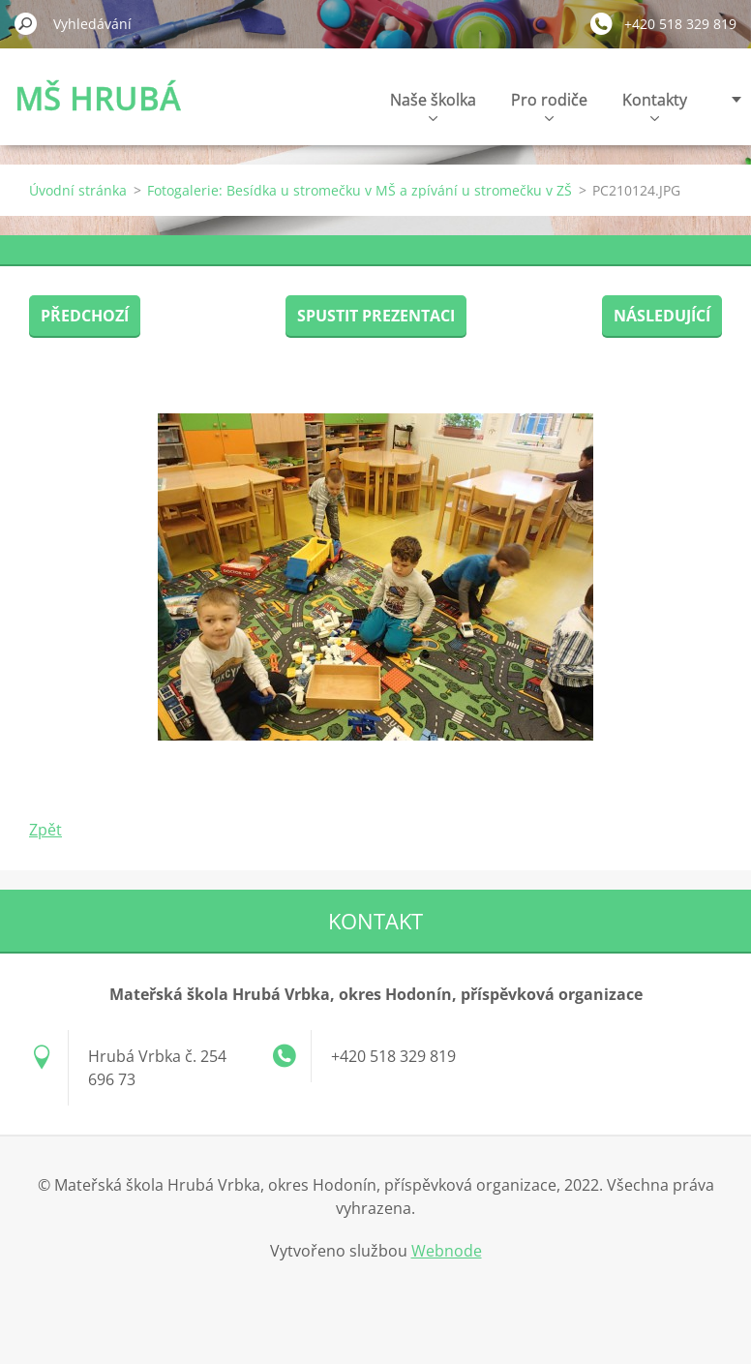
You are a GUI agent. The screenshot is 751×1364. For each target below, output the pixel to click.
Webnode (446, 1250)
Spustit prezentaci (376, 315)
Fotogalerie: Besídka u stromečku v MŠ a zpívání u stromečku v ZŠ (359, 190)
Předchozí (85, 315)
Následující (662, 315)
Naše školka (433, 105)
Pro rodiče (549, 105)
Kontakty (655, 105)
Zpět (45, 829)
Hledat (26, 23)
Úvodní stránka (78, 190)
